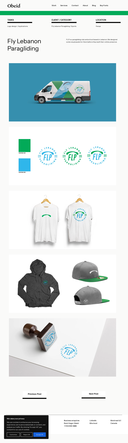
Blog (94, 5)
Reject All (26, 435)
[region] (26, 427)
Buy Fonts (104, 5)
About (85, 5)
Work (54, 5)
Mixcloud (93, 423)
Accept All (39, 435)
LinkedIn (93, 421)
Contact (75, 5)
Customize (13, 435)
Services (63, 5)
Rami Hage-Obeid (71, 423)
